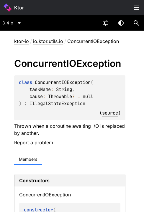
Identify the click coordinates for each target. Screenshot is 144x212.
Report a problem (33, 142)
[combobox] (12, 23)
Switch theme (121, 23)
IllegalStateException (57, 103)
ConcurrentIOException (63, 82)
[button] (136, 23)
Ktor (19, 8)
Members (28, 159)
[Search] (136, 23)
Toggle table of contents (136, 7)
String (64, 89)
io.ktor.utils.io (48, 41)
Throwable (60, 96)
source (110, 113)
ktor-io (21, 41)
